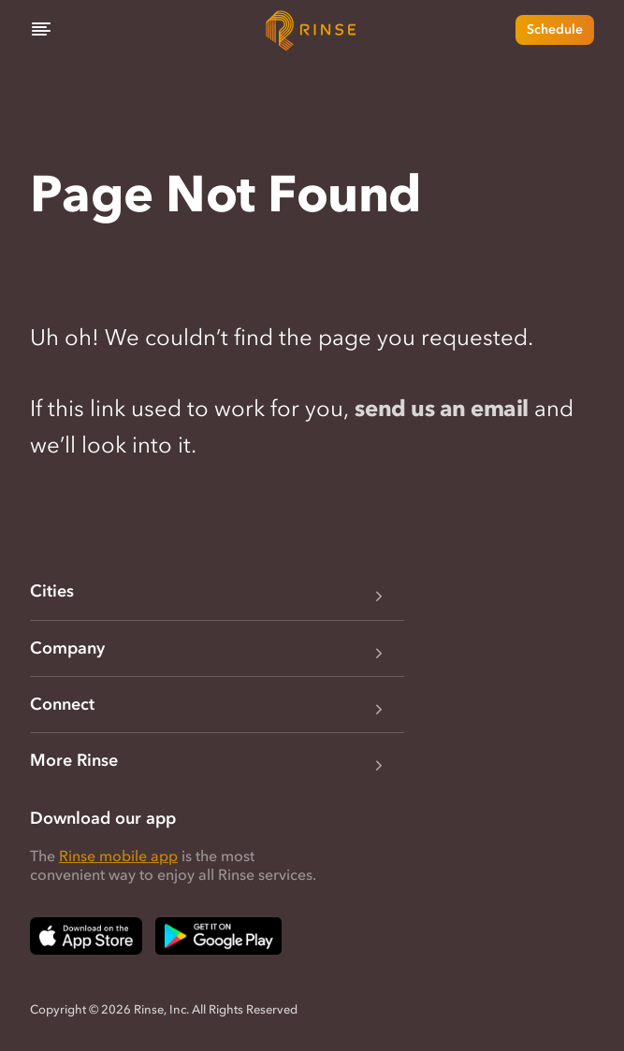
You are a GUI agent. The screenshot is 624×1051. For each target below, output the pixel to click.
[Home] (312, 30)
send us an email (441, 408)
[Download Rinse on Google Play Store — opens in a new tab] (218, 936)
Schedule (555, 29)
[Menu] (41, 30)
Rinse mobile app (118, 855)
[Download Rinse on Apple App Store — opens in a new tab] (86, 936)
